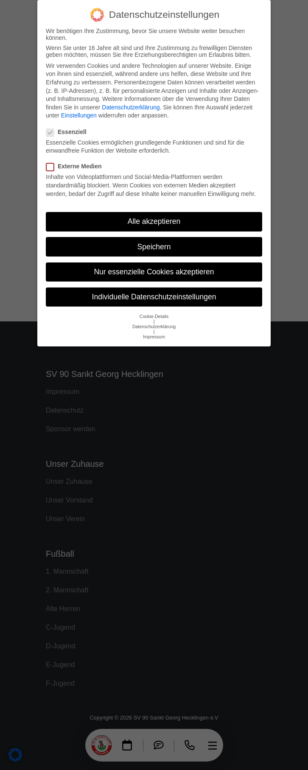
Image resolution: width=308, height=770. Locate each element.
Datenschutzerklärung (131, 98)
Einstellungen (79, 106)
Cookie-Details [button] (154, 307)
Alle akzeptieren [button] (154, 213)
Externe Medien (76, 158)
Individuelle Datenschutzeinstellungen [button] (154, 288)
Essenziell (69, 123)
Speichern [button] (154, 238)
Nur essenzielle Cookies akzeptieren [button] (154, 263)
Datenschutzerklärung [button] (154, 318)
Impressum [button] (154, 328)
